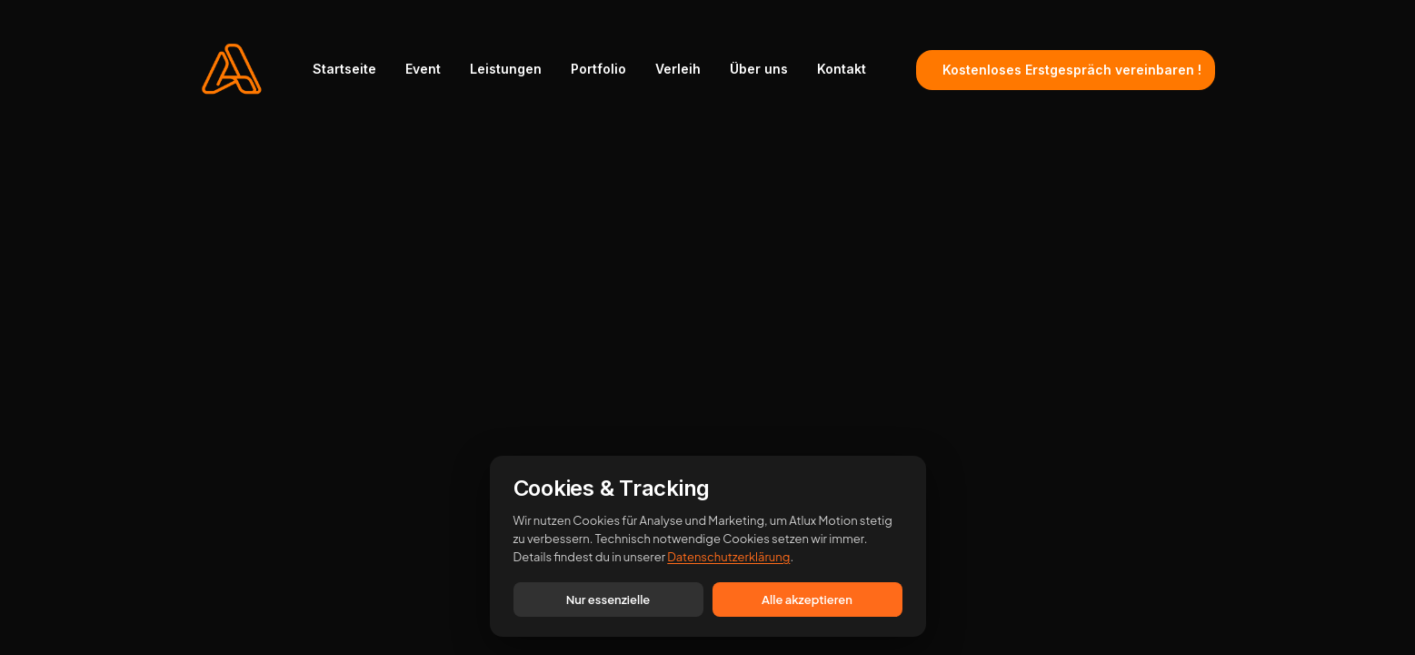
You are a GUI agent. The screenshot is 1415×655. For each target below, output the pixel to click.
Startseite (344, 68)
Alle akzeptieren (807, 599)
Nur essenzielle (608, 599)
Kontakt (841, 68)
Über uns (759, 68)
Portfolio (598, 68)
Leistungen (506, 68)
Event (423, 68)
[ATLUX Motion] (231, 69)
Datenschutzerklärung (728, 556)
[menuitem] (351, 69)
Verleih (678, 68)
